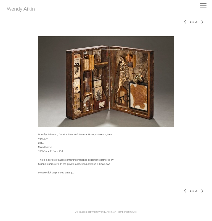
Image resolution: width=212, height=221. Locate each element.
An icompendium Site (125, 211)
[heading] (21, 10)
